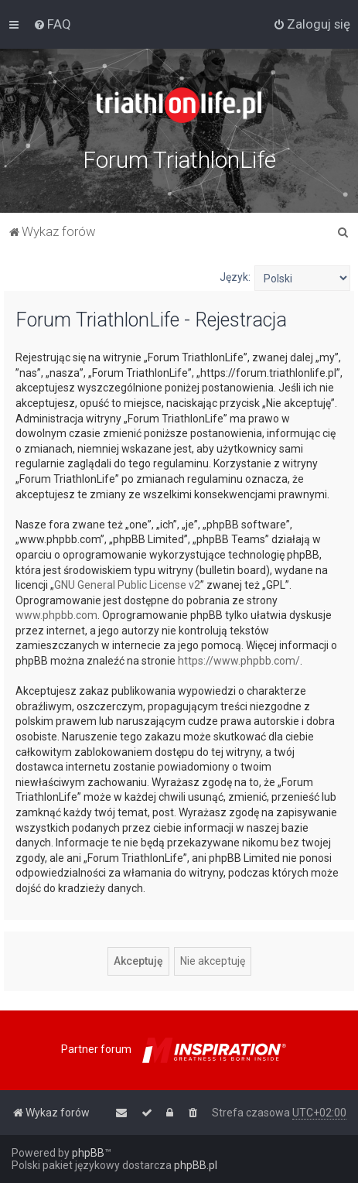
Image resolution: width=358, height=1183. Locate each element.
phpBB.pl (195, 1165)
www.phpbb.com (56, 615)
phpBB (88, 1153)
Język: (235, 277)
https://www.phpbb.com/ (239, 661)
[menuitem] (52, 24)
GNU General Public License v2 (127, 585)
